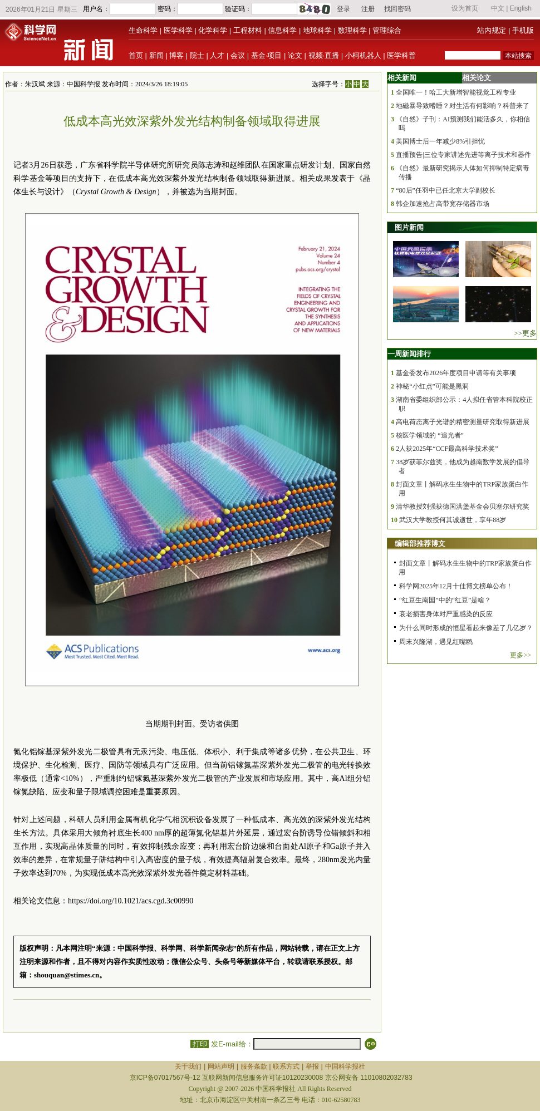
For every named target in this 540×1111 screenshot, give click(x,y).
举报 (312, 1066)
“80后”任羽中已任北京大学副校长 (445, 190)
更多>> (520, 655)
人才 (217, 55)
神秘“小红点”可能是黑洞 (432, 386)
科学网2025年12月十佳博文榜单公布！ (456, 586)
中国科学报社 (345, 1066)
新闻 (156, 55)
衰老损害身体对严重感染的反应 (446, 614)
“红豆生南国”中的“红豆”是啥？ (445, 600)
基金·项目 (266, 55)
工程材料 (247, 30)
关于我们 (188, 1066)
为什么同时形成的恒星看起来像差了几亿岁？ (466, 628)
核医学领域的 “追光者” (430, 435)
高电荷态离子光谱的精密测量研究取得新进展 (462, 422)
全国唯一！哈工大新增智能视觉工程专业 (456, 92)
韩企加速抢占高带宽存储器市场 (442, 204)
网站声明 (221, 1066)
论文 (295, 55)
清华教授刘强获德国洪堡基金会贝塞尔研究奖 (462, 506)
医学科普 (401, 55)
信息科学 (282, 30)
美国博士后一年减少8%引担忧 (440, 141)
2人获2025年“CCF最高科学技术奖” (447, 449)
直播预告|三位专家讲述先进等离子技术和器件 (463, 155)
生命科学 (143, 30)
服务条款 (253, 1066)
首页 (136, 55)
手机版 (523, 30)
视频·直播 (324, 55)
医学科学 (178, 30)
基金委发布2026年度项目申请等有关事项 (456, 373)
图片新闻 (409, 227)
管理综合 (386, 30)
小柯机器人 (363, 55)
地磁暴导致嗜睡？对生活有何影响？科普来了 (462, 106)
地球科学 (317, 30)
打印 (199, 1044)
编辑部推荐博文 (420, 543)
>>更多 (525, 333)
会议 (237, 55)
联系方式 (286, 1066)
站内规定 (491, 30)
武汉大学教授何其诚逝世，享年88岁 (452, 520)
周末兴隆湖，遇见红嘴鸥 (436, 642)
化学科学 (212, 30)
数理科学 (352, 30)
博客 (176, 55)
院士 (197, 55)
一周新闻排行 (409, 354)
